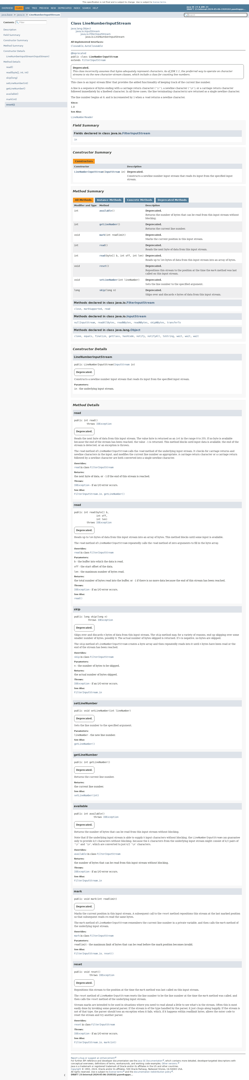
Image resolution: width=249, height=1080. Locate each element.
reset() (10, 104)
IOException (104, 423)
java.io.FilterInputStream (96, 34)
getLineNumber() (15, 88)
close (77, 308)
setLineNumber (108, 279)
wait (179, 336)
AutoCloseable (94, 46)
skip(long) (11, 78)
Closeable (77, 46)
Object (135, 330)
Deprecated (65, 8)
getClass (114, 336)
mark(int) (11, 99)
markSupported (93, 308)
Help (95, 8)
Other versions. (170, 1063)
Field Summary (11, 35)
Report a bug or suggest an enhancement (93, 1058)
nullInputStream (84, 322)
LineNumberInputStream (44, 14)
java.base (7, 14)
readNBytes (124, 322)
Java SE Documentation (150, 1061)
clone (77, 336)
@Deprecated (78, 53)
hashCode (128, 336)
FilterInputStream (93, 60)
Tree (34, 8)
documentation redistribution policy (152, 1072)
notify (140, 336)
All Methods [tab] (83, 200)
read (102, 245)
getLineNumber (108, 224)
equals (88, 336)
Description (9, 29)
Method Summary (13, 45)
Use (27, 8)
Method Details (11, 61)
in (75, 139)
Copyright (76, 1069)
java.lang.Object (81, 28)
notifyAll (153, 336)
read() (9, 67)
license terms (159, 2)
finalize (100, 336)
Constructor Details (14, 51)
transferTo (174, 322)
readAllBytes (106, 322)
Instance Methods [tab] (109, 200)
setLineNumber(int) (17, 83)
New (53, 8)
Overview (7, 8)
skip (102, 290)
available (105, 210)
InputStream (112, 171)
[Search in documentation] (215, 15)
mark (102, 234)
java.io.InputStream (88, 31)
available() (12, 94)
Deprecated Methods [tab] (172, 200)
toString (168, 336)
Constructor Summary (15, 40)
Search (86, 8)
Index (77, 8)
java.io (21, 14)
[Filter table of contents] (31, 22)
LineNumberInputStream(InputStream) (27, 56)
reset (102, 266)
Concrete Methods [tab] (139, 200)
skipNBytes (157, 322)
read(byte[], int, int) (17, 72)
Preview (44, 8)
